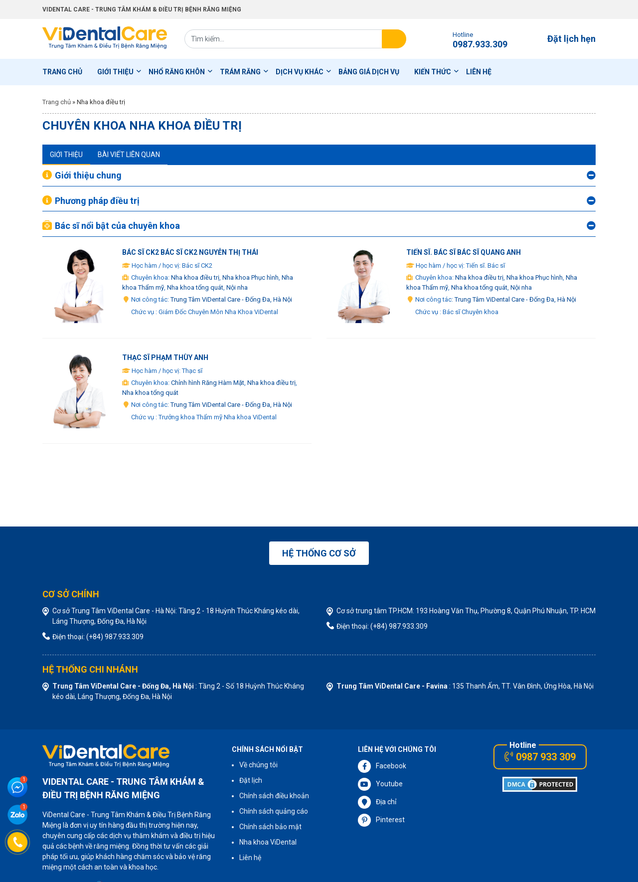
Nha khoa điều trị (195, 277)
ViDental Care (104, 38)
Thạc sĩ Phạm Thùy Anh (165, 357)
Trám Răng (240, 72)
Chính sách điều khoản (274, 796)
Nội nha (237, 287)
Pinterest (381, 820)
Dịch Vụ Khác (299, 72)
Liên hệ (478, 72)
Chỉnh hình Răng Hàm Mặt (207, 382)
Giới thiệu (115, 72)
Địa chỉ (377, 802)
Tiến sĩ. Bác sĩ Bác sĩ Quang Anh (463, 252)
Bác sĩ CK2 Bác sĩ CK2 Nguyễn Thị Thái (190, 252)
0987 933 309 (540, 757)
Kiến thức (432, 72)
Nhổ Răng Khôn (177, 72)
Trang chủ (62, 72)
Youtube (380, 784)
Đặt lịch (250, 780)
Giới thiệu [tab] (66, 155)
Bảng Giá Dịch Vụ (368, 72)
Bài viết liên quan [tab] (129, 155)
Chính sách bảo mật (270, 827)
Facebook (382, 766)
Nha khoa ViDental (268, 842)
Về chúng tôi (258, 765)
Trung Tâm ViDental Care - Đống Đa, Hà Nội (231, 299)
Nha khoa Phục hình (250, 277)
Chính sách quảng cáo (273, 811)
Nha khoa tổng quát (195, 287)
